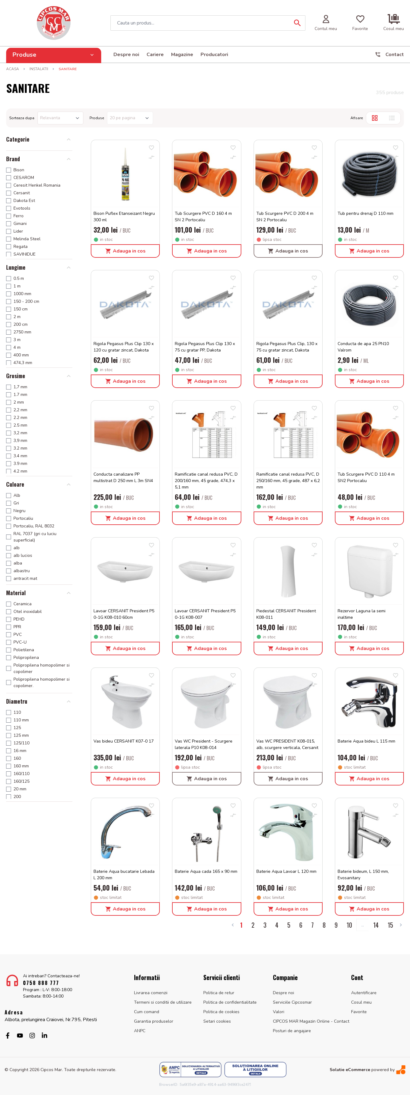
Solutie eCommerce (350, 1070)
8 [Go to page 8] (324, 925)
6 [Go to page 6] (300, 925)
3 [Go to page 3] (264, 925)
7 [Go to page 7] (312, 925)
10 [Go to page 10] (349, 925)
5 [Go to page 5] (288, 925)
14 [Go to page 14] (376, 925)
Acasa (12, 69)
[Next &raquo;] (401, 925)
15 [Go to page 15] (390, 925)
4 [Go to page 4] (276, 925)
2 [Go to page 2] (253, 925)
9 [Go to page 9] (336, 925)
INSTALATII (38, 69)
